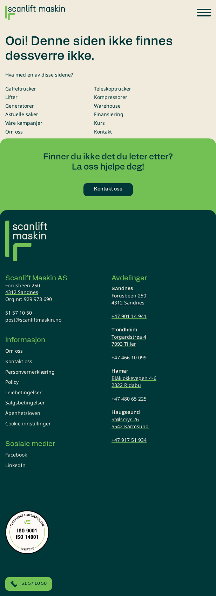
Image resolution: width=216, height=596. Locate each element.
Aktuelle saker (21, 114)
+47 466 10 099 (129, 357)
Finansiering (108, 114)
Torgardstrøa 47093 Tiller (129, 340)
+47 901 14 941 (129, 316)
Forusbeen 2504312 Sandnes (22, 289)
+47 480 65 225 (129, 398)
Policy (12, 382)
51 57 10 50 (18, 312)
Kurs (99, 123)
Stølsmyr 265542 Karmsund (130, 423)
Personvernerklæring (30, 371)
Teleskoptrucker (112, 88)
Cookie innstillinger (28, 423)
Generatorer (19, 105)
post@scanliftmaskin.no (33, 319)
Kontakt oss (18, 361)
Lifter (11, 97)
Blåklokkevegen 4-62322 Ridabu (134, 381)
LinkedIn (15, 465)
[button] (204, 12)
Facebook (16, 454)
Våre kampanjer (23, 123)
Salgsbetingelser (25, 402)
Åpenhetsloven (22, 413)
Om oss (14, 131)
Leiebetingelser (23, 392)
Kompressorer (110, 97)
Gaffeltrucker (20, 88)
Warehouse (107, 105)
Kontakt (103, 131)
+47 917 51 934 (129, 440)
